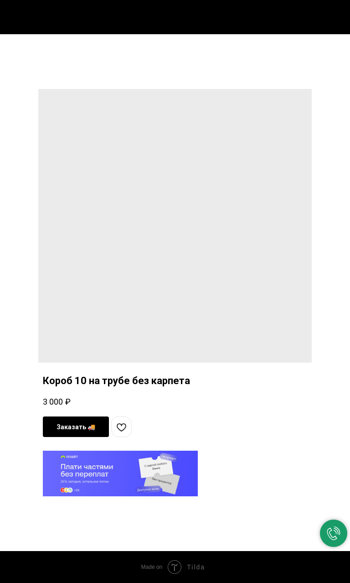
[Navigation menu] (336, 14)
